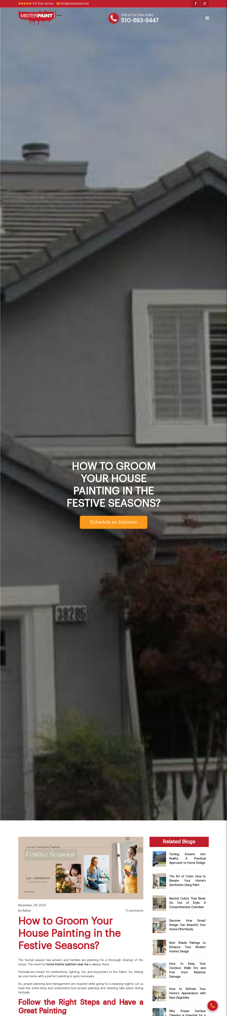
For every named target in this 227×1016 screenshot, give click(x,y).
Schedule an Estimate (113, 522)
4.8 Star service (36, 3)
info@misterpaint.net (73, 3)
